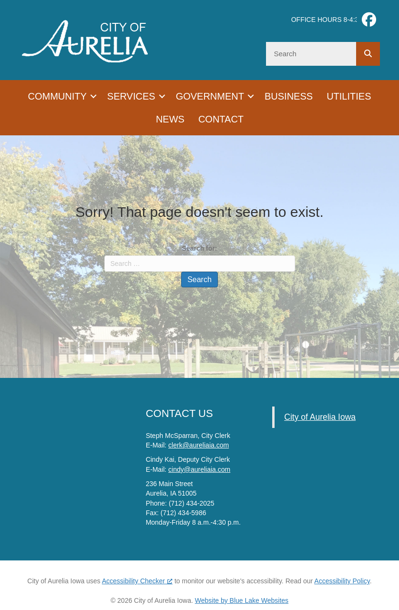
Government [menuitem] (210, 96)
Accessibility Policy (341, 581)
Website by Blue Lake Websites (241, 600)
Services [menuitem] (131, 96)
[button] (93, 96)
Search (199, 279)
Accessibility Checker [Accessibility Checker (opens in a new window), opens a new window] (137, 581)
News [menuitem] (170, 119)
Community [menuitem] (57, 96)
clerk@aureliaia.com (198, 445)
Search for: (199, 248)
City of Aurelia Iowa (320, 417)
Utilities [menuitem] (349, 96)
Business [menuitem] (289, 96)
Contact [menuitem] (221, 119)
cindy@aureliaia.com (199, 469)
